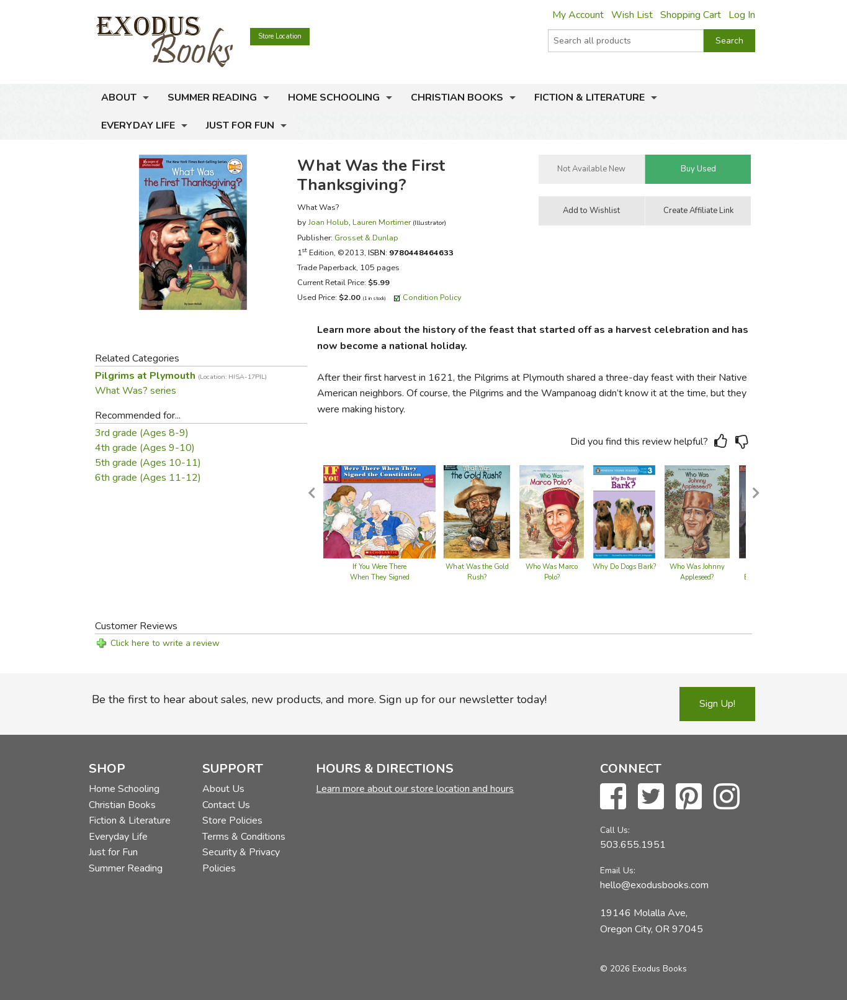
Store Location (280, 36)
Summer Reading (212, 97)
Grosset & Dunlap (366, 237)
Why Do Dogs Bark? (624, 566)
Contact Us (226, 805)
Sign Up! (717, 704)
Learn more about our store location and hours (415, 789)
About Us (223, 789)
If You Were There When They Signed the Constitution (380, 578)
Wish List (632, 15)
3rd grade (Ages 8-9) (142, 433)
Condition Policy (432, 297)
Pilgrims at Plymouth (181, 376)
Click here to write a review (165, 643)
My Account (578, 15)
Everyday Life (138, 125)
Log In (741, 15)
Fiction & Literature (589, 97)
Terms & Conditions (243, 836)
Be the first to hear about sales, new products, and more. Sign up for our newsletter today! (319, 699)
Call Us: (615, 830)
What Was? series (135, 391)
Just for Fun (240, 125)
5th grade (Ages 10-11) (148, 463)
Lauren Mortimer (381, 222)
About (119, 97)
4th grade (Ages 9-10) (145, 448)
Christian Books (457, 97)
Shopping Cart (690, 15)
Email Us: (617, 870)
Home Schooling (334, 97)
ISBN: (411, 252)
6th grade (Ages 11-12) (148, 477)
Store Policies (232, 820)
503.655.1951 (633, 845)
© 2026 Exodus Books (643, 969)
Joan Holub (328, 222)
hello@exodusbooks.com (654, 885)
